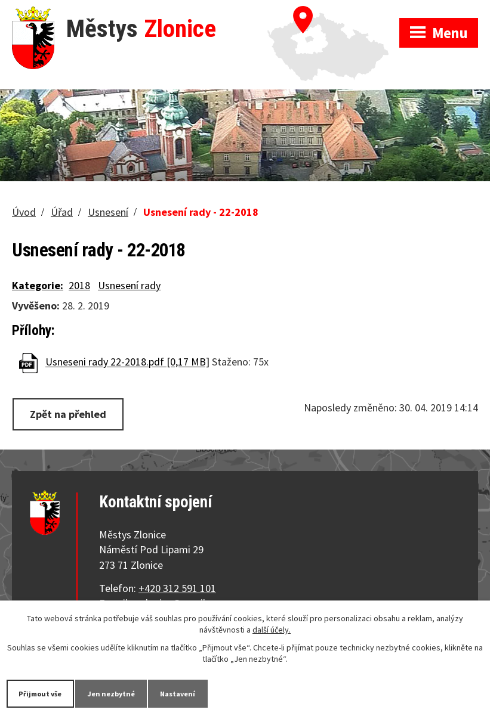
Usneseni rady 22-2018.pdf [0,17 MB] (127, 362)
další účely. (271, 628)
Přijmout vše (45, 692)
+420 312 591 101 (177, 588)
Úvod (24, 212)
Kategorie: (37, 285)
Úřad (62, 212)
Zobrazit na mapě (333, 12)
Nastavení (199, 692)
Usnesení (108, 212)
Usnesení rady (129, 285)
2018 (79, 285)
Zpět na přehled (68, 414)
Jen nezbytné (124, 692)
